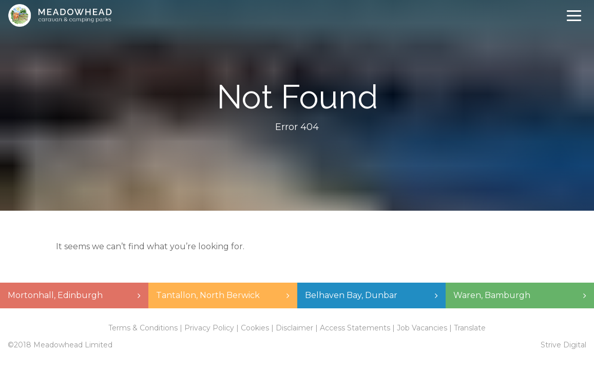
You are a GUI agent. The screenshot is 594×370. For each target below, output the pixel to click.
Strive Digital (563, 344)
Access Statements (355, 327)
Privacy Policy (209, 327)
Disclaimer (294, 327)
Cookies (255, 327)
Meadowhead (60, 15)
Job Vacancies (422, 327)
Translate (470, 327)
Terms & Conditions (143, 327)
